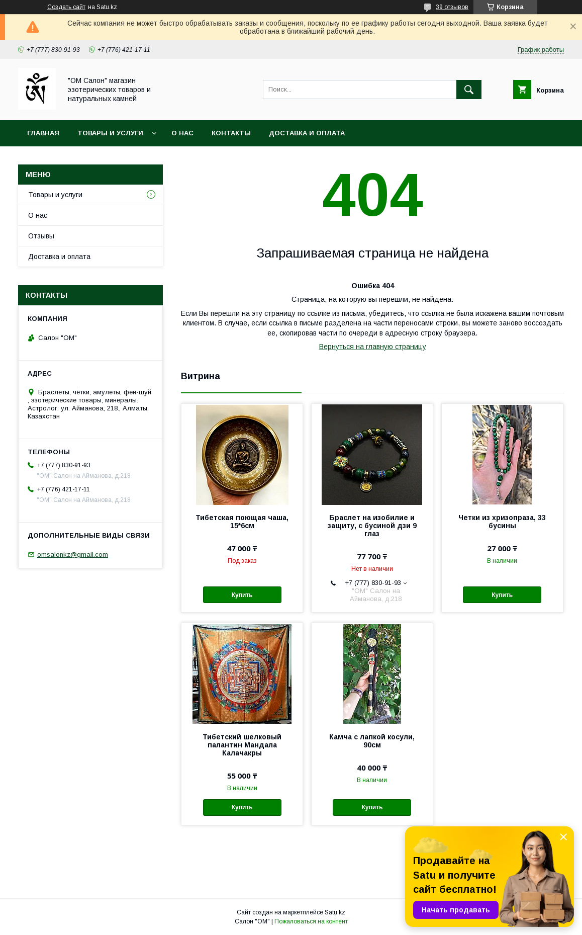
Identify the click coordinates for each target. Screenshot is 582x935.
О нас (182, 133)
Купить (242, 595)
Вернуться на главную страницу (372, 347)
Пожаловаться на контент (311, 921)
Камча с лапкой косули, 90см (372, 741)
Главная (43, 133)
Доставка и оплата (307, 133)
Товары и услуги (110, 133)
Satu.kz (335, 912)
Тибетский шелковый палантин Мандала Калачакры (242, 745)
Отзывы (41, 236)
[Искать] (468, 89)
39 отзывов (452, 7)
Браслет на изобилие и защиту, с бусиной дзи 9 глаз (372, 526)
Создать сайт (66, 7)
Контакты (231, 133)
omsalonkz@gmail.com (72, 554)
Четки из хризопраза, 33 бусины (502, 522)
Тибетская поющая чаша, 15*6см (242, 522)
